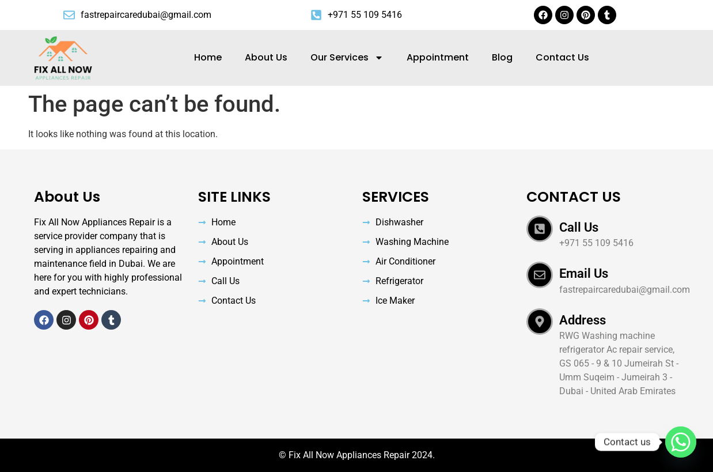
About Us (266, 57)
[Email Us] (539, 275)
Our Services (347, 57)
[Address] (539, 321)
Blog (502, 57)
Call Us (578, 227)
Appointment (438, 57)
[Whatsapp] (680, 442)
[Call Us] (539, 229)
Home (208, 57)
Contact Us (562, 57)
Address (582, 320)
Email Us (583, 273)
